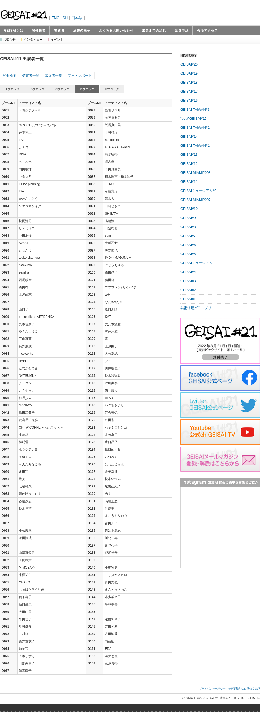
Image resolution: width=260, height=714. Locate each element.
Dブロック (87, 89)
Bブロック (37, 89)
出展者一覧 (53, 75)
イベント (57, 39)
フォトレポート (80, 75)
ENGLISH (59, 18)
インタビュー (33, 39)
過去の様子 (81, 30)
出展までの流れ (154, 30)
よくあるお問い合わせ (116, 30)
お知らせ (9, 39)
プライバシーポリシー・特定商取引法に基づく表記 (229, 688)
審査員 (59, 30)
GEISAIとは (13, 30)
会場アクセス (207, 30)
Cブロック (62, 89)
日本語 (77, 18)
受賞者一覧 (30, 75)
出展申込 (182, 30)
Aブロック (12, 89)
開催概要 (39, 30)
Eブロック (112, 89)
